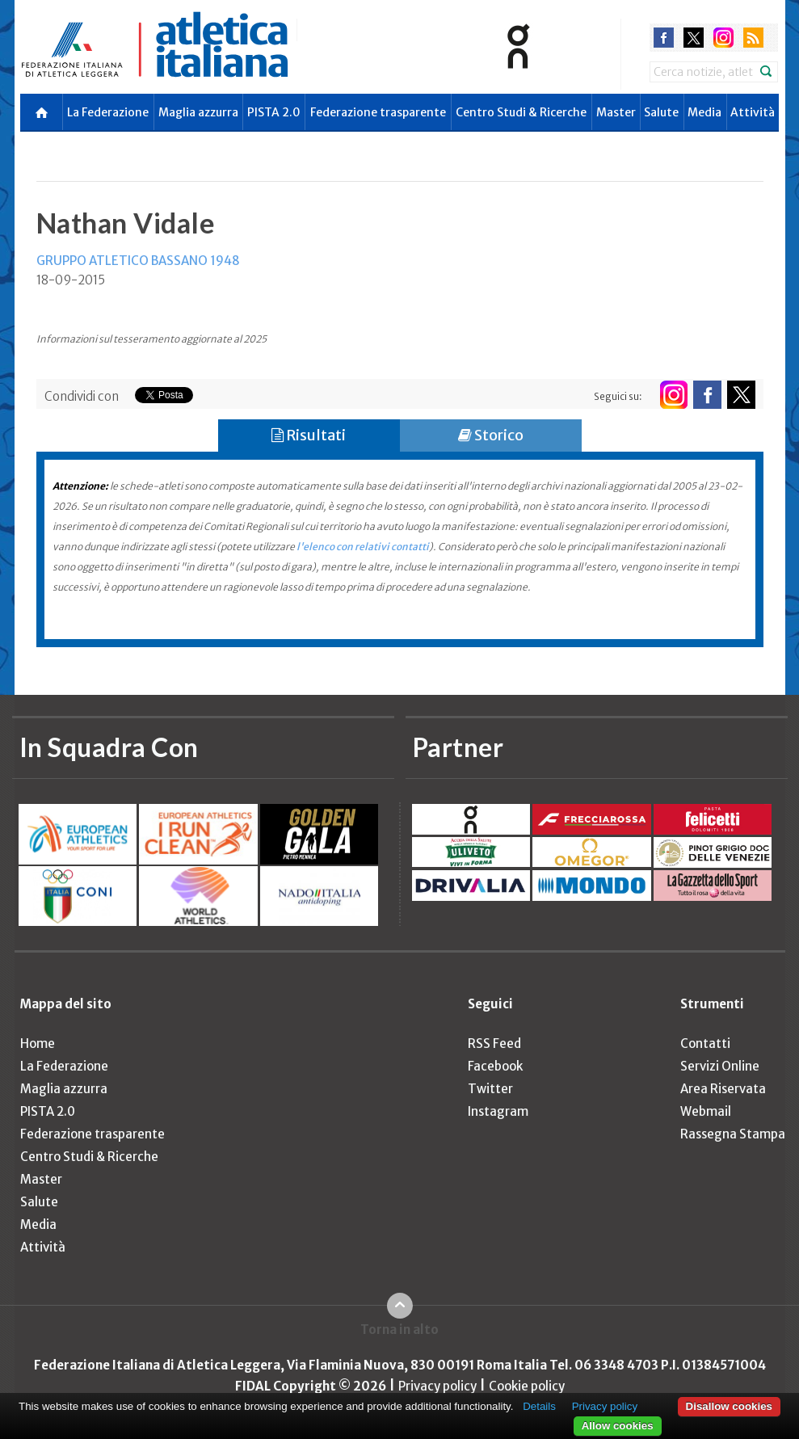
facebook (664, 37)
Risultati (308, 435)
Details (539, 1406)
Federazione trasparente (378, 112)
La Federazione (108, 112)
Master (616, 112)
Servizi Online (719, 1066)
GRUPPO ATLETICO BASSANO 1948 (138, 260)
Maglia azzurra (198, 112)
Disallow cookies (729, 1406)
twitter (693, 37)
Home (37, 1043)
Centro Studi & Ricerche (521, 112)
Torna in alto (399, 1329)
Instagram (498, 1111)
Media (704, 112)
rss (753, 37)
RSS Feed (494, 1043)
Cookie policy (527, 1386)
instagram (723, 37)
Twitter (490, 1088)
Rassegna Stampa (732, 1134)
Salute (661, 112)
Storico (491, 435)
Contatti (705, 1043)
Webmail (705, 1111)
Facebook (495, 1066)
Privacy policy (437, 1386)
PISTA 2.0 (274, 112)
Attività (752, 112)
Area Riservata (723, 1088)
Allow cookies (618, 1426)
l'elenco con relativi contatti (362, 547)
